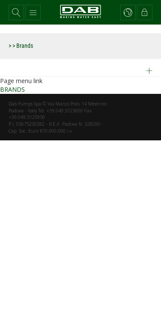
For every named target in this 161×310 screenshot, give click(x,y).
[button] (16, 12)
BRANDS (12, 89)
